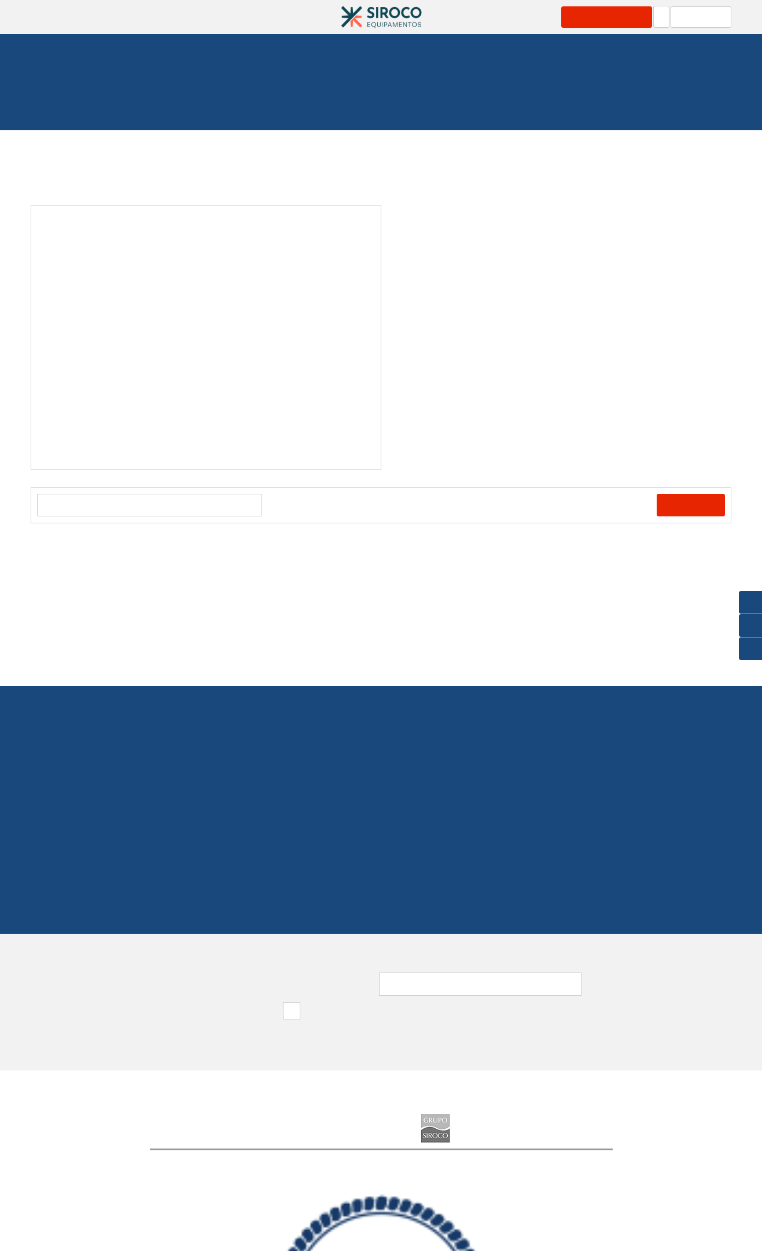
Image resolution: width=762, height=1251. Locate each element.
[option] (206, 337)
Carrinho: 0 (704, 16)
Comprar (693, 505)
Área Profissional (611, 16)
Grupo (529, 17)
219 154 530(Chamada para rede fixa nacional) (381, 825)
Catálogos (294, 17)
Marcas (468, 17)
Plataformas (263, 94)
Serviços (233, 17)
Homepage (106, 94)
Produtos (176, 17)
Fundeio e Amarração (183, 94)
